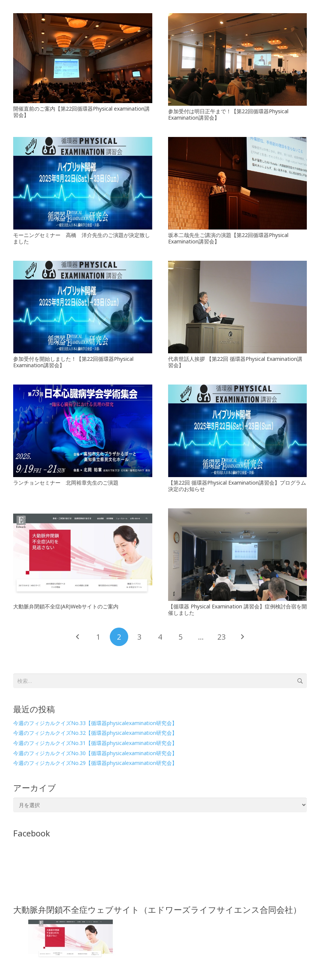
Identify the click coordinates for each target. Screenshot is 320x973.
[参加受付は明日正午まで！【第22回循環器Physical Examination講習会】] (237, 59)
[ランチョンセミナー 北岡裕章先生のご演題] (82, 431)
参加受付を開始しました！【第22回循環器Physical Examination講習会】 (73, 362)
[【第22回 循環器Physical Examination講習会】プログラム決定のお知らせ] (237, 431)
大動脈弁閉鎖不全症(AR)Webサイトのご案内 (65, 606)
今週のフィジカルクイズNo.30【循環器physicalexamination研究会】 (95, 753)
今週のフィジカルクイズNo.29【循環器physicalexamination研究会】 (95, 762)
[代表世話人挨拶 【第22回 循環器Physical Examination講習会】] (237, 307)
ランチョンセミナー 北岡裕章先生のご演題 (65, 482)
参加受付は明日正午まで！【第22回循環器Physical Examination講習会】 (228, 114)
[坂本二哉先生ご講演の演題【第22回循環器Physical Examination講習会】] (237, 183)
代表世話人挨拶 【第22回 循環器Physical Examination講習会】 (235, 362)
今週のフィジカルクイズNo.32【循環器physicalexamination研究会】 (95, 732)
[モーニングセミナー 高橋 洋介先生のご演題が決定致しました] (82, 183)
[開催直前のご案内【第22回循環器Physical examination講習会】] (82, 58)
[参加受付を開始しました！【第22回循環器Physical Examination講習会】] (82, 307)
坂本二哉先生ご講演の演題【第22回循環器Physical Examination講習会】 (228, 238)
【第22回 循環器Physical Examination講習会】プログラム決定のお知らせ (237, 486)
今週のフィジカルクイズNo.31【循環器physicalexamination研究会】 (95, 742)
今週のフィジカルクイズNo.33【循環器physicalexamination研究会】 (95, 723)
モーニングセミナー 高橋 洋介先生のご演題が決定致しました (81, 238)
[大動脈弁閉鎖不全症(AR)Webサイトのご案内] (82, 554)
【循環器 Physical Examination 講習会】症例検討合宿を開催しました (237, 609)
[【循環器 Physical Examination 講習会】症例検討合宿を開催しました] (237, 554)
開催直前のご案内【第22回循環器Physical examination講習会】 (81, 112)
